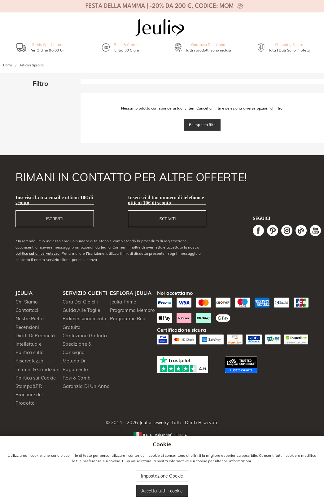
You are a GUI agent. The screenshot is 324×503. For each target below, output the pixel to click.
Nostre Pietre (29, 318)
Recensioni (27, 327)
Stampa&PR (28, 386)
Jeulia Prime (123, 302)
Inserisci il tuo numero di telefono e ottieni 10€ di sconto (166, 200)
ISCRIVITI (54, 218)
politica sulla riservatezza (37, 253)
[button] (162, 435)
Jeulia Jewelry (153, 422)
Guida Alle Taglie (81, 310)
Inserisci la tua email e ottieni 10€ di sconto (54, 200)
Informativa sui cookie (188, 461)
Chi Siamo (26, 302)
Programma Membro (132, 310)
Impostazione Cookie (162, 476)
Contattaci (26, 310)
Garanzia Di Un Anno (86, 386)
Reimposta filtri (202, 124)
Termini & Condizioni (38, 369)
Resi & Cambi (77, 378)
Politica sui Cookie (35, 378)
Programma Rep (128, 318)
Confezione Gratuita (85, 336)
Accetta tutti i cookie (162, 491)
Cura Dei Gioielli (80, 302)
